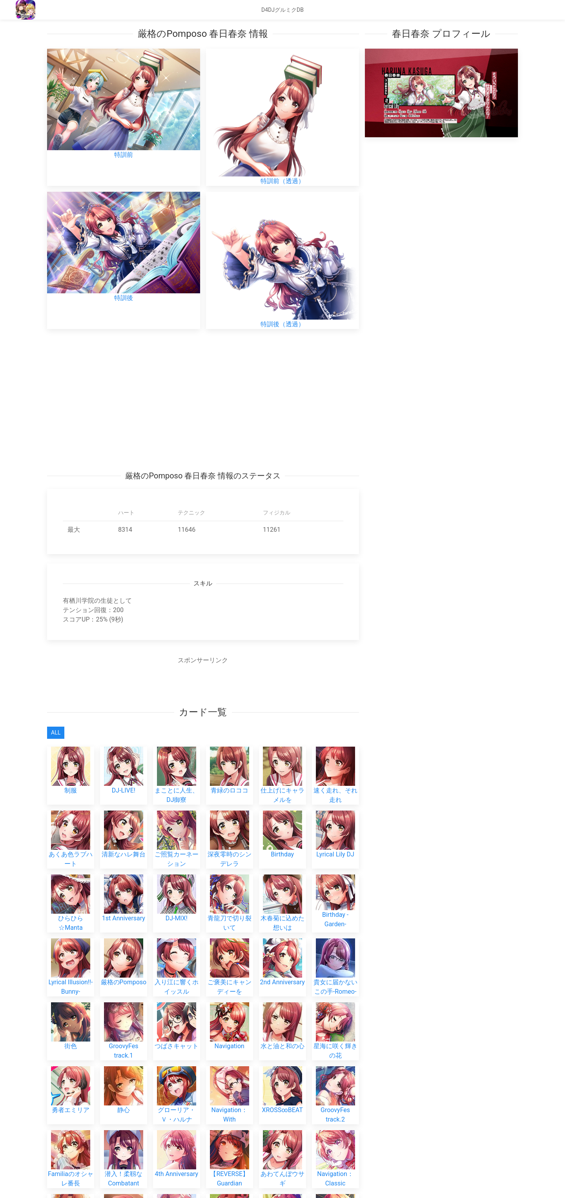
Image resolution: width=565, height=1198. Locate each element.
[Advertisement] (203, 399)
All (55, 732)
